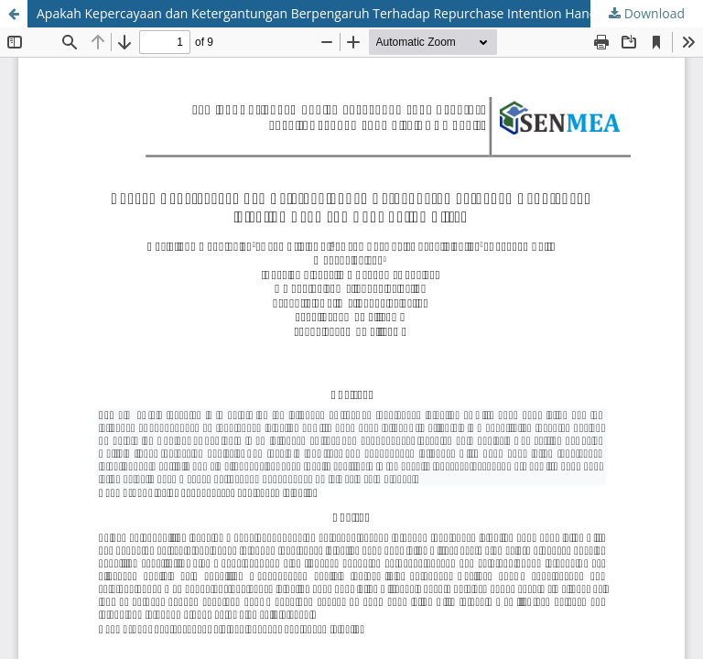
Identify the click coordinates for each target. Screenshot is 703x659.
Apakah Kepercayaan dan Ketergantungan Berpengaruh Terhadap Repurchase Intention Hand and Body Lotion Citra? (370, 13)
